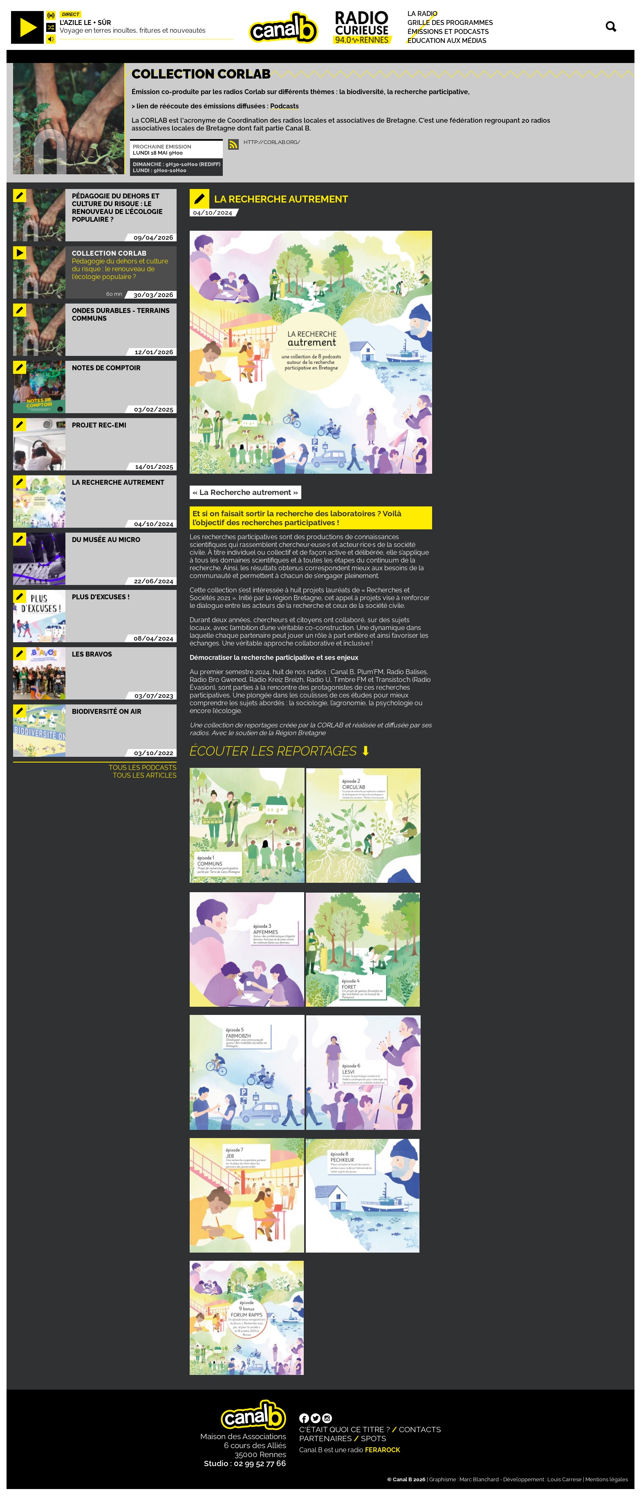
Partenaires (325, 1438)
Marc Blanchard (479, 1479)
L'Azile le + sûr (85, 23)
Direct (70, 14)
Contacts (420, 1429)
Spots (373, 1438)
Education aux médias (447, 41)
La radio (422, 14)
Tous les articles (145, 775)
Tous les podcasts (143, 768)
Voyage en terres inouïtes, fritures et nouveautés (133, 30)
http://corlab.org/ (272, 142)
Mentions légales (606, 1479)
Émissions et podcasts (448, 32)
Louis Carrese (564, 1479)
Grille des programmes (450, 23)
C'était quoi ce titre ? (344, 1429)
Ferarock (382, 1450)
